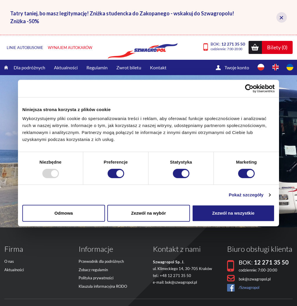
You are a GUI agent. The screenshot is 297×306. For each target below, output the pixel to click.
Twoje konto (236, 67)
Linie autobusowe (25, 47)
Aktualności (66, 67)
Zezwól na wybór (148, 213)
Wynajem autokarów (70, 47)
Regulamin (97, 67)
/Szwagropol (249, 287)
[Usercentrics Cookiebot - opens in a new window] (249, 88)
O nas (9, 261)
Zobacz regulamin (93, 269)
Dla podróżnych (29, 67)
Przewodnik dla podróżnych (101, 261)
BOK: (228, 46)
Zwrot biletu (128, 67)
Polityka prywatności (96, 278)
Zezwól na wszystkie (233, 213)
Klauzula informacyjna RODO (103, 286)
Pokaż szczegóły (246, 194)
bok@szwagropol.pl (181, 282)
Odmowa (64, 213)
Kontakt (158, 67)
